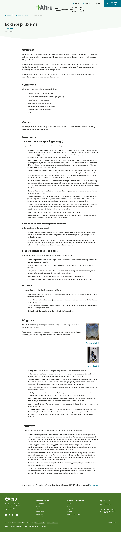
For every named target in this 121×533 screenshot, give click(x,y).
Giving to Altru (70, 509)
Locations (50, 9)
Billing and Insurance (42, 509)
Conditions (9, 28)
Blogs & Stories (99, 9)
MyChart (38, 506)
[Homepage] (11, 500)
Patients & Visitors (80, 9)
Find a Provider (37, 9)
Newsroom (70, 512)
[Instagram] (13, 515)
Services (63, 9)
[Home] (76, 3)
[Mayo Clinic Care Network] (107, 509)
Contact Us (70, 503)
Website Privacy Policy (17, 527)
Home (8, 15)
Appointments (40, 503)
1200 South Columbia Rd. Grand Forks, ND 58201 (14, 505)
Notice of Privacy (29, 527)
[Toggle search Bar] (97, 3)
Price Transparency (40, 527)
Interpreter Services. (52, 523)
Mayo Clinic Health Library (22, 15)
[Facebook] (6, 515)
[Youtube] (17, 515)
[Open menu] (67, 9)
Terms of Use (94, 485)
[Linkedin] (9, 515)
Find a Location (40, 514)
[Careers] (86, 3)
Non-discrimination (40, 523)
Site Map (7, 527)
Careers (69, 506)
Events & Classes (41, 517)
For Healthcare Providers (73, 517)
